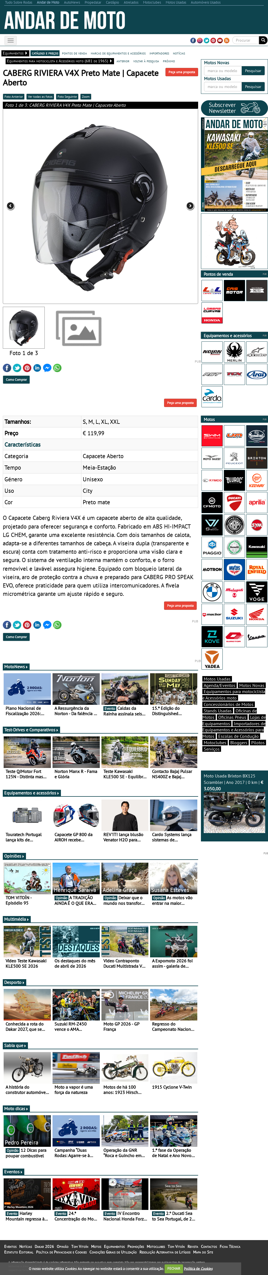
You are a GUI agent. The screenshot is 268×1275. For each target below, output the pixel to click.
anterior (123, 60)
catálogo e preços (45, 53)
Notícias (25, 1246)
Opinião (62, 1246)
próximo (169, 60)
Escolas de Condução (238, 736)
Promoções (135, 1246)
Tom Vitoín (79, 1246)
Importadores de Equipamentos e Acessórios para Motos (233, 730)
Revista (193, 1246)
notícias (179, 53)
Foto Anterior (13, 96)
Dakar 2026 (44, 1246)
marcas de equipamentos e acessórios (118, 53)
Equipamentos (114, 1246)
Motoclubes (215, 742)
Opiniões (14, 856)
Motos (96, 1246)
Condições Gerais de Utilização (113, 1252)
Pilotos (258, 742)
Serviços (212, 749)
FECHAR (173, 1268)
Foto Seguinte (67, 96)
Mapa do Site (203, 1252)
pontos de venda (74, 53)
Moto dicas (16, 1108)
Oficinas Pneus (232, 717)
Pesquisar (253, 70)
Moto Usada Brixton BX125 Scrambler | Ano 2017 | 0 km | (234, 803)
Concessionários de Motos (228, 704)
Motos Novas (251, 685)
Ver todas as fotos (40, 96)
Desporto (14, 982)
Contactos (209, 1246)
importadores (159, 53)
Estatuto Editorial (18, 1252)
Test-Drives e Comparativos (31, 729)
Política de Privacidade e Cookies (61, 1252)
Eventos (13, 1171)
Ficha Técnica (230, 1246)
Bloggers (238, 742)
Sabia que (15, 1045)
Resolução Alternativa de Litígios (164, 1252)
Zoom (86, 96)
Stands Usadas (218, 710)
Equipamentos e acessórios (32, 793)
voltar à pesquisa (146, 60)
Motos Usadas (217, 679)
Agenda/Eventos (219, 685)
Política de (198, 1268)
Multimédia (16, 919)
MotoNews (16, 666)
